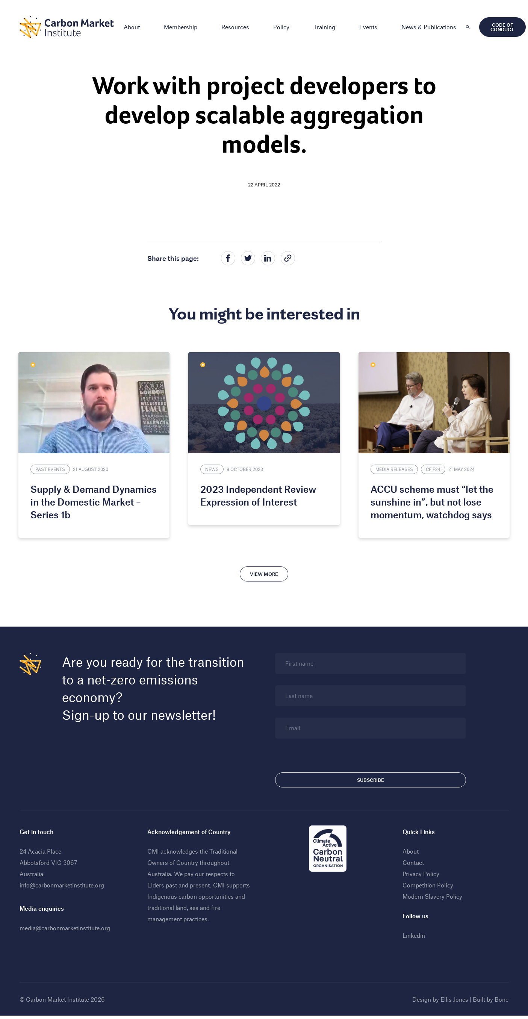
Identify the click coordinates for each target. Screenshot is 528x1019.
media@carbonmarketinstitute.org (67, 926)
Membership (183, 26)
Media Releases (393, 468)
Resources (237, 26)
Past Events (53, 468)
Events (371, 26)
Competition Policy (426, 883)
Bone (499, 998)
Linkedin (412, 934)
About (134, 26)
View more (264, 573)
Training (326, 26)
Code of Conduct (504, 27)
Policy (283, 26)
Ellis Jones (452, 998)
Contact (412, 861)
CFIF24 (432, 468)
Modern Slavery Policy (431, 895)
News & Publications (431, 26)
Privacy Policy (419, 872)
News (213, 468)
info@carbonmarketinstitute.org (64, 883)
